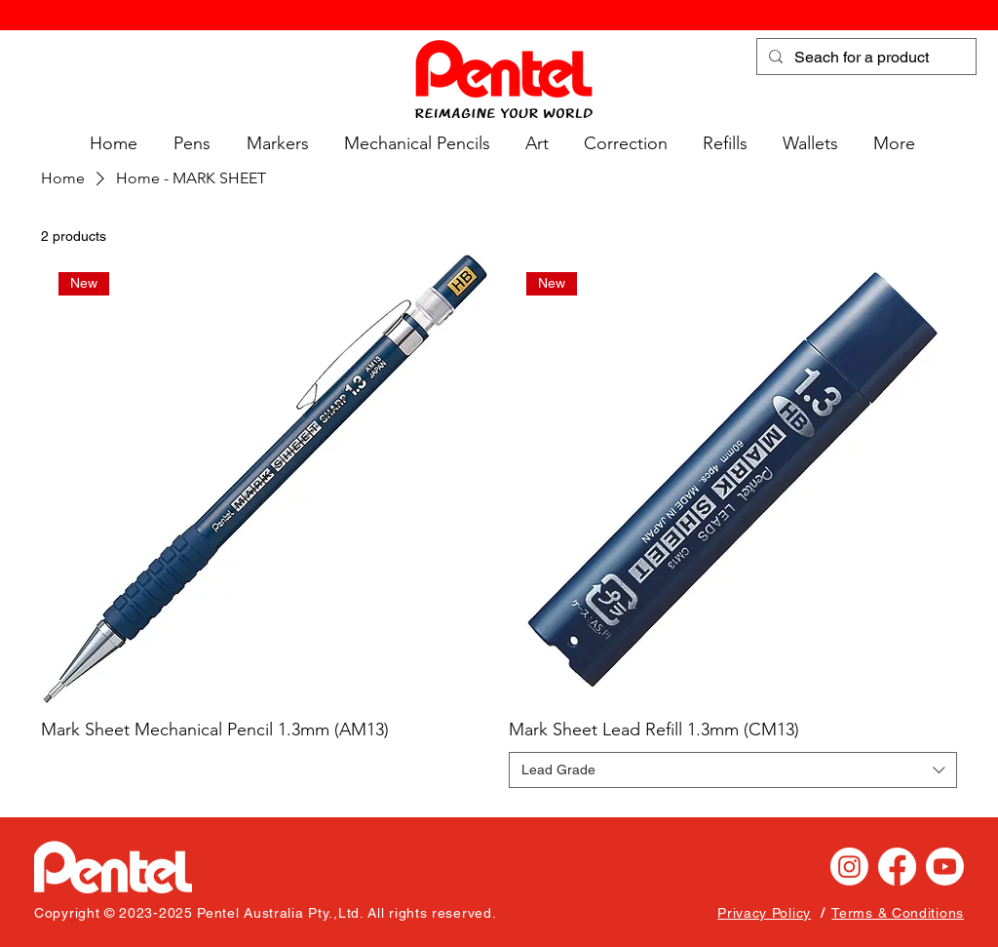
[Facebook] (897, 867)
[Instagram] (849, 867)
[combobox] (733, 770)
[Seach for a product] (864, 57)
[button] (188, 144)
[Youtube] (945, 867)
